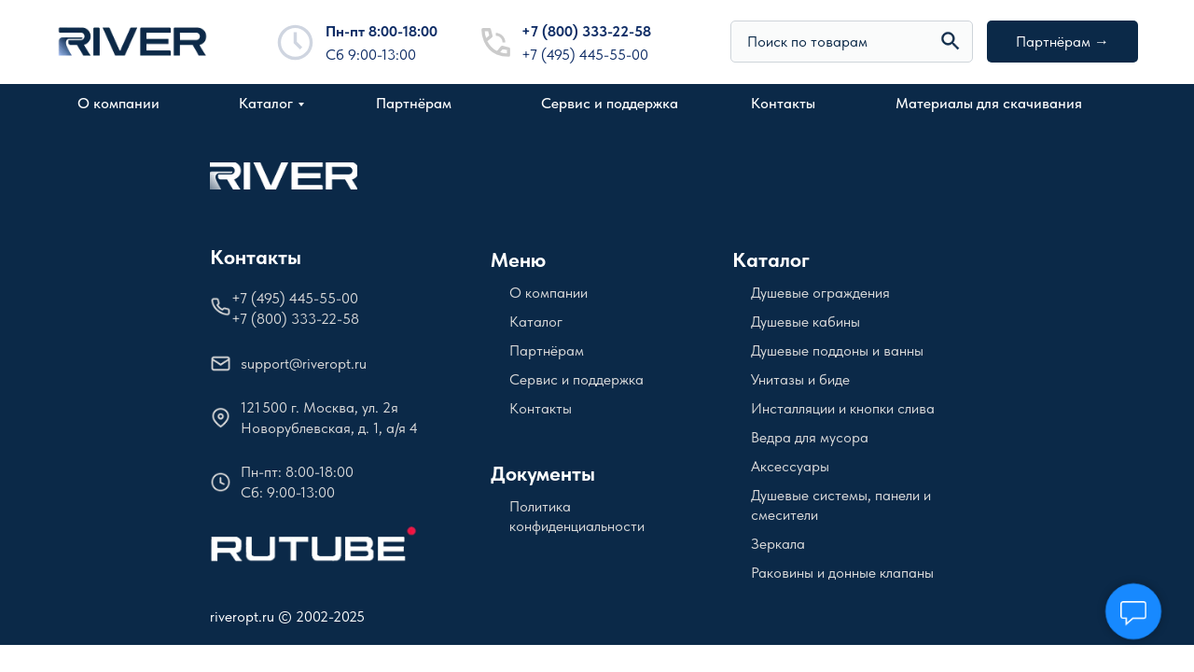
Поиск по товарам (807, 41)
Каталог (266, 103)
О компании (118, 103)
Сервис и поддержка (609, 103)
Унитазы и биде (800, 379)
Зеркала (778, 544)
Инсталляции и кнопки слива (843, 408)
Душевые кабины (805, 321)
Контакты (783, 103)
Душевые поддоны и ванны (837, 350)
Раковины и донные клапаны (842, 572)
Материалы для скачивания (989, 103)
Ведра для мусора (809, 437)
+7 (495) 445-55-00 (584, 54)
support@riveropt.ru (304, 363)
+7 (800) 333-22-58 (586, 31)
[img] (950, 41)
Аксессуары (790, 466)
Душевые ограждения (820, 292)
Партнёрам (413, 103)
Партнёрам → (1062, 41)
